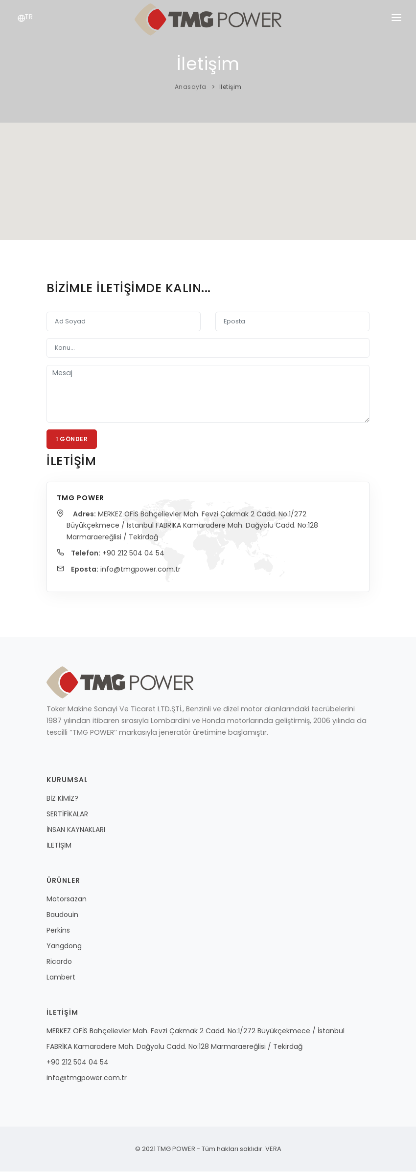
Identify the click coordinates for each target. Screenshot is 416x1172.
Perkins (58, 931)
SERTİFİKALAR (67, 814)
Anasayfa (191, 87)
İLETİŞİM (58, 846)
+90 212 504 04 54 (133, 553)
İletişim (230, 87)
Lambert (60, 977)
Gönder (72, 439)
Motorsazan (66, 899)
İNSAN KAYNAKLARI (75, 830)
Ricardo (59, 962)
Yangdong (64, 946)
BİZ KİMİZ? (62, 799)
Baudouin (62, 915)
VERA (272, 1149)
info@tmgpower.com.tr (141, 570)
